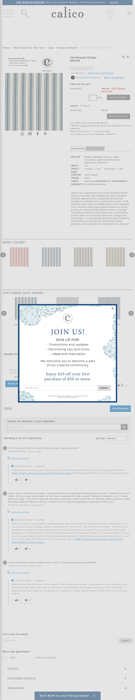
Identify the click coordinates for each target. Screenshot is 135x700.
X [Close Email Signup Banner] (112, 308)
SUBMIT (104, 388)
